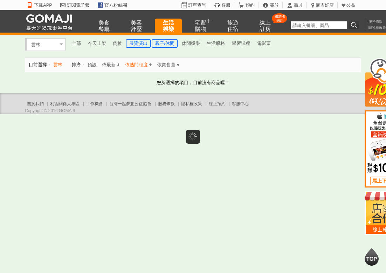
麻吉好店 (325, 5)
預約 (250, 5)
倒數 (117, 43)
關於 (274, 5)
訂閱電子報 (78, 5)
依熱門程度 (138, 64)
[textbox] (319, 25)
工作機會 (94, 103)
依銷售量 (168, 64)
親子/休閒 (165, 43)
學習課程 (241, 43)
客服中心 (240, 103)
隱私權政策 (377, 27)
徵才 (298, 5)
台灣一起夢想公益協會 (130, 103)
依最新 (110, 64)
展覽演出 (138, 43)
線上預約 (217, 103)
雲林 (35, 44)
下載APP (43, 5)
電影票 (264, 43)
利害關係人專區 (65, 103)
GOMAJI (51, 22)
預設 (92, 64)
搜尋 (355, 25)
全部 (76, 43)
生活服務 (216, 43)
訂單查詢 (197, 5)
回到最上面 (372, 257)
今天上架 (97, 43)
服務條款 (375, 21)
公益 (351, 5)
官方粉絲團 (115, 5)
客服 (225, 5)
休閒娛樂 (191, 43)
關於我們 (35, 103)
